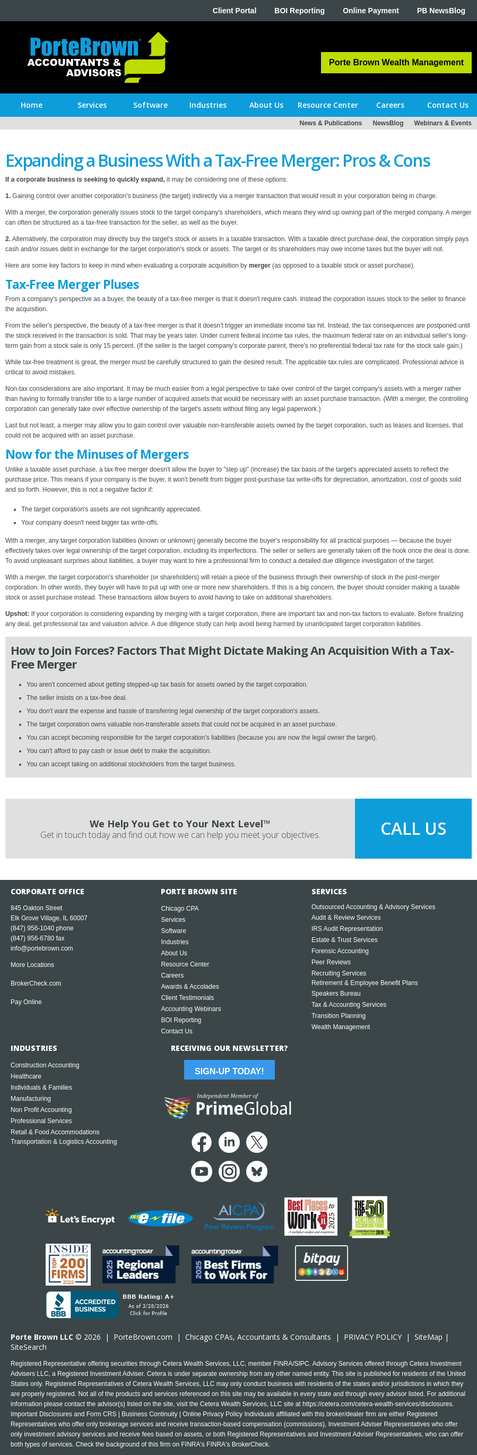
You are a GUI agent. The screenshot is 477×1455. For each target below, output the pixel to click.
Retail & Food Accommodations (55, 1132)
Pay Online (26, 1002)
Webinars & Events (443, 123)
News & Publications (330, 123)
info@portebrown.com (42, 948)
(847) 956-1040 (32, 928)
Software (173, 931)
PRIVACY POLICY (373, 1337)
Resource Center (185, 964)
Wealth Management (340, 1027)
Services (173, 919)
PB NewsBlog (441, 10)
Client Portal (234, 10)
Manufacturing (31, 1098)
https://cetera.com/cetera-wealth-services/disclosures (377, 1404)
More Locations (32, 965)
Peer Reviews (331, 962)
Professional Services (41, 1121)
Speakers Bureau (336, 993)
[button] (92, 105)
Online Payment (371, 10)
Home (31, 105)
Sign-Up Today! (229, 1071)
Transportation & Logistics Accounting (64, 1141)
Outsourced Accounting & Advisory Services (373, 907)
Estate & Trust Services (344, 940)
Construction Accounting (45, 1065)
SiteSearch (29, 1347)
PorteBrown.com (143, 1337)
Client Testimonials (187, 998)
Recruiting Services (338, 973)
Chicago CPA (179, 908)
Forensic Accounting (340, 951)
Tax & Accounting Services (348, 1004)
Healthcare (26, 1076)
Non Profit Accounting (41, 1110)
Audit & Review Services (346, 917)
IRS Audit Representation (347, 928)
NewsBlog (388, 123)
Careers (172, 975)
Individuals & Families (41, 1087)
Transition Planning (338, 1016)
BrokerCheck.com (36, 983)
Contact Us (176, 1031)
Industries (174, 942)
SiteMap (428, 1337)
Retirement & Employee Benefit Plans (364, 983)
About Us (174, 953)
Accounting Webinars (191, 1009)
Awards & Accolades (190, 986)
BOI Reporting (299, 10)
